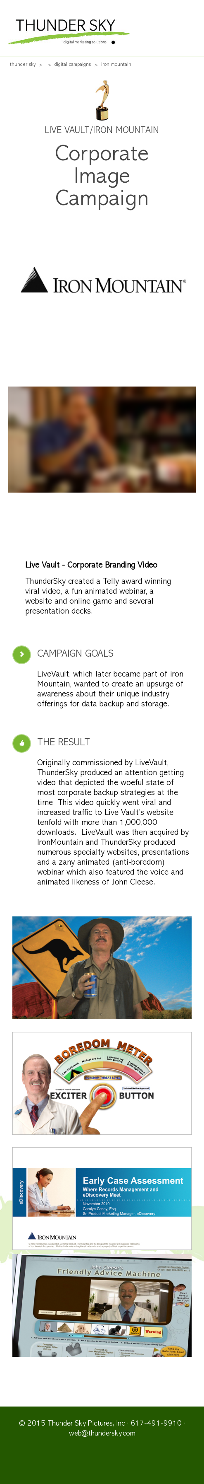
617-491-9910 (156, 1424)
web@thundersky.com (102, 1434)
